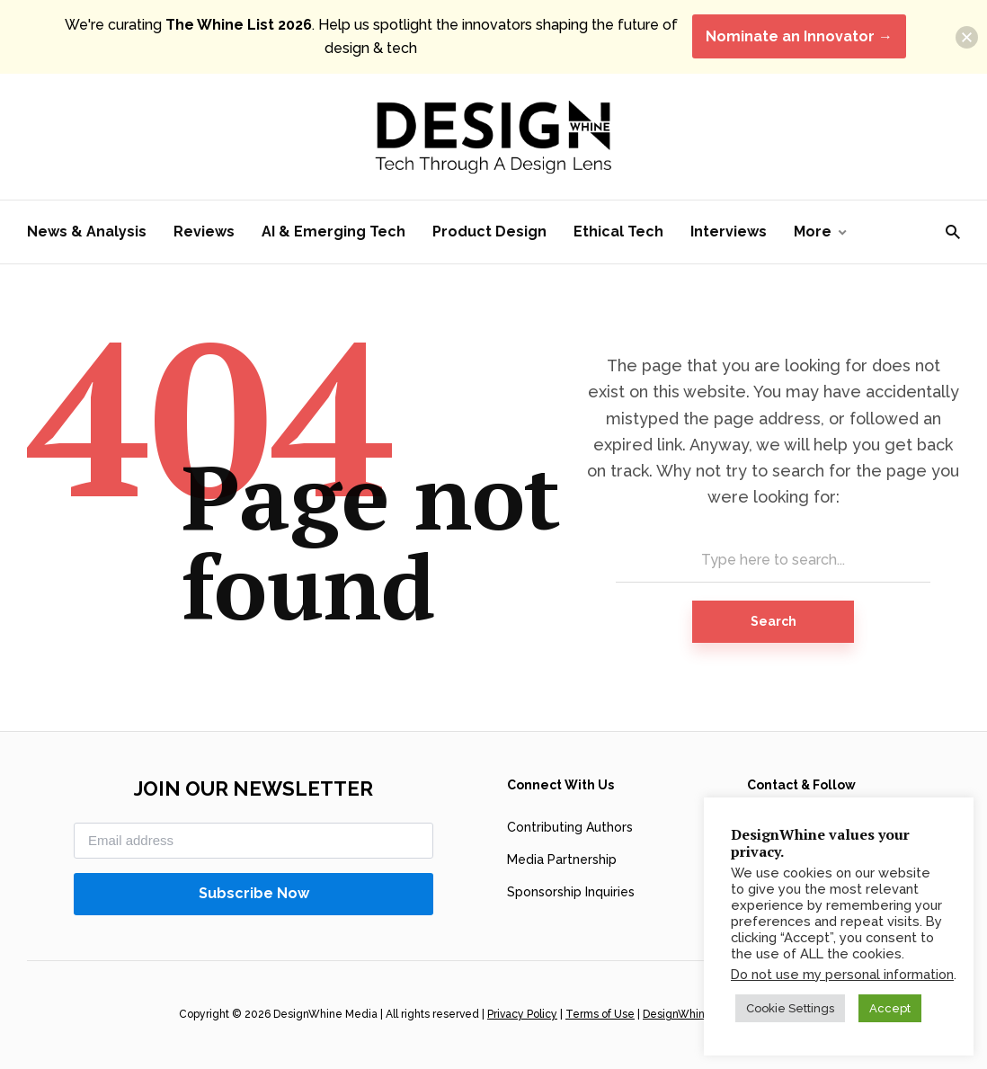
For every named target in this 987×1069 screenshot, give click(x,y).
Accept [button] (890, 1008)
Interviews (728, 231)
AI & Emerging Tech (333, 231)
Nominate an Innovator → (799, 36)
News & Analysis (87, 231)
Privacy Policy (522, 1014)
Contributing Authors (570, 827)
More (812, 231)
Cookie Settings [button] (790, 1008)
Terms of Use (600, 1014)
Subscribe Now (254, 893)
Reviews (204, 231)
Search (773, 621)
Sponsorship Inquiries (571, 892)
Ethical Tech (618, 231)
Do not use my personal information (842, 974)
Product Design (489, 231)
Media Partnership (562, 859)
